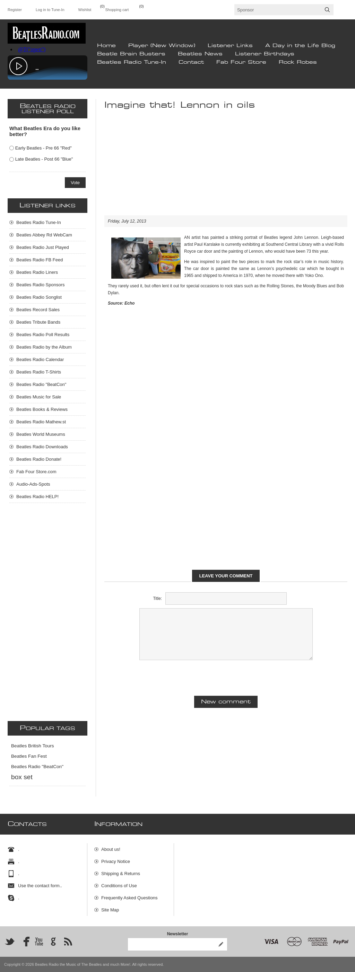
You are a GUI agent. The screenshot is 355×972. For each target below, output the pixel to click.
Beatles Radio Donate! (38, 459)
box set (22, 777)
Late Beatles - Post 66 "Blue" (44, 159)
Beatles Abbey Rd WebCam (44, 234)
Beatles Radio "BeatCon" (41, 384)
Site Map (110, 909)
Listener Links (230, 45)
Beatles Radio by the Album (44, 347)
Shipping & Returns (120, 873)
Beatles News (200, 54)
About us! (110, 849)
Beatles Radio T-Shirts (38, 372)
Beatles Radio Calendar (40, 359)
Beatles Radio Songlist (39, 297)
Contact (191, 62)
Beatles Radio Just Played (42, 247)
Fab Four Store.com (36, 471)
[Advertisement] (225, 166)
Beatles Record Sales (38, 309)
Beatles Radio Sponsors (40, 284)
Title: (157, 598)
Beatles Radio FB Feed (39, 259)
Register (15, 10)
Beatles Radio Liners (37, 272)
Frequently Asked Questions (129, 897)
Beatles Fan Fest (29, 756)
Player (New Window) (161, 45)
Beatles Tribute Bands (38, 322)
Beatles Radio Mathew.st (41, 421)
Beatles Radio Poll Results (42, 334)
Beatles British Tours (32, 745)
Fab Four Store (241, 62)
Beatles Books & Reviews (42, 409)
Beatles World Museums (40, 434)
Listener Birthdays (264, 54)
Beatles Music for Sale (38, 396)
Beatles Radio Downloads (42, 446)
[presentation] (226, 677)
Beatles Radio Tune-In (131, 62)
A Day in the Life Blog (300, 45)
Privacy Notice (115, 861)
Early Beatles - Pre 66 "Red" (43, 148)
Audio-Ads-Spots (33, 484)
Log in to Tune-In (50, 10)
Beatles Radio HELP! (37, 496)
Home (106, 45)
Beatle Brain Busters (131, 54)
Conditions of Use (119, 885)
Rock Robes (298, 62)
